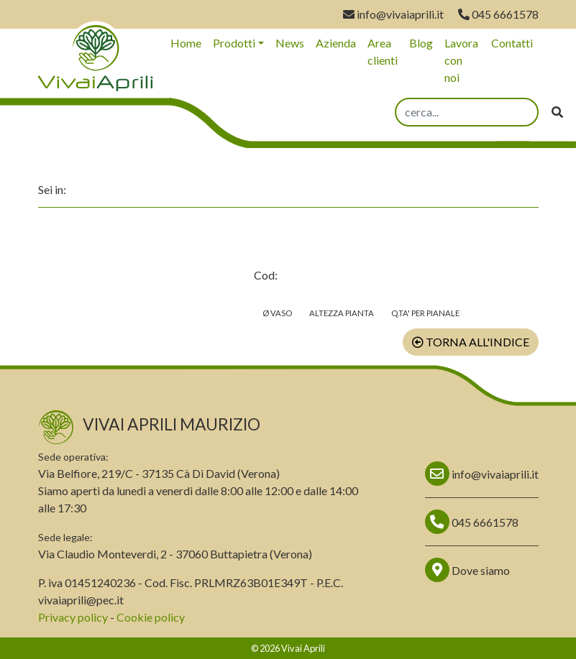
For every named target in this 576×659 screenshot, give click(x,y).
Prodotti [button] (234, 43)
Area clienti (382, 51)
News (289, 43)
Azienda (336, 43)
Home (185, 43)
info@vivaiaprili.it (393, 14)
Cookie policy (150, 617)
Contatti (512, 43)
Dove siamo (467, 570)
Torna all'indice (470, 342)
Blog (421, 43)
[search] (467, 112)
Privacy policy (73, 617)
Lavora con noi (461, 60)
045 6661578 (498, 14)
